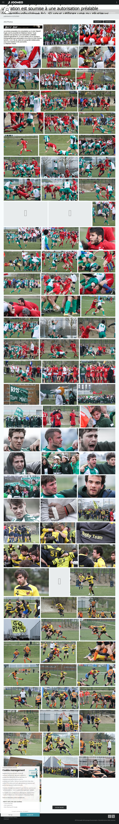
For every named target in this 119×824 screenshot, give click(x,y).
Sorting (109, 21)
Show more (59, 807)
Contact (6, 819)
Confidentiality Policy (10, 817)
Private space (110, 12)
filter (98, 21)
